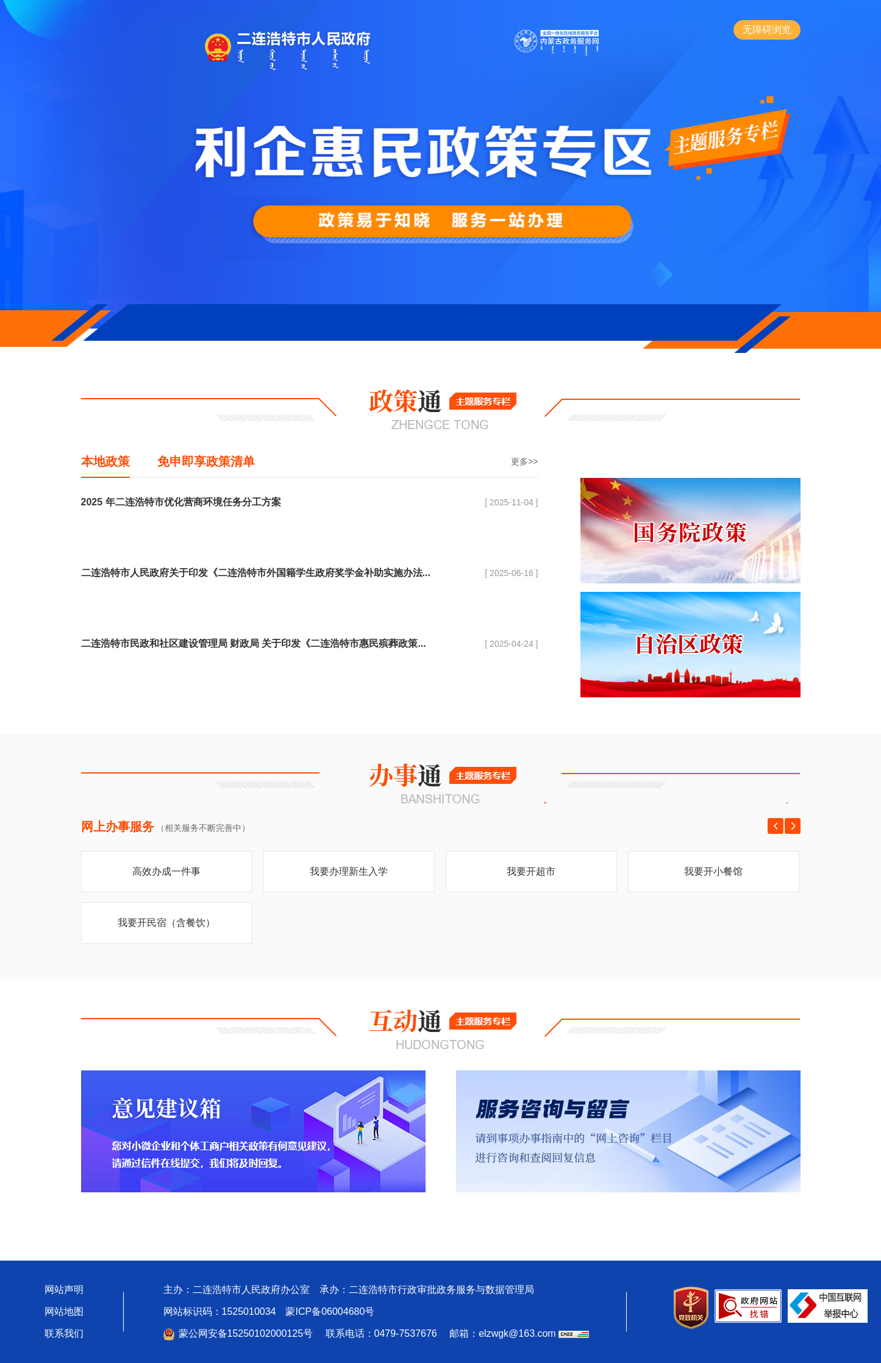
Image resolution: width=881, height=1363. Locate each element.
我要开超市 (531, 871)
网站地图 (64, 1311)
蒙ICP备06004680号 (329, 1311)
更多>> (524, 461)
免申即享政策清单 (206, 461)
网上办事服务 (117, 826)
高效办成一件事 (166, 871)
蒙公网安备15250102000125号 (246, 1333)
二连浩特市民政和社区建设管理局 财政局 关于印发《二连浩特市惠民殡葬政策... (253, 643)
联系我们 (64, 1333)
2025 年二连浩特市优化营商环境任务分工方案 (181, 502)
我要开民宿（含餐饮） (166, 922)
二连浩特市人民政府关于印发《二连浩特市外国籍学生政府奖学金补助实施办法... (255, 573)
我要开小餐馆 (713, 871)
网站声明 (64, 1289)
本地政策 (105, 461)
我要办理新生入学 (349, 871)
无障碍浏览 (767, 29)
